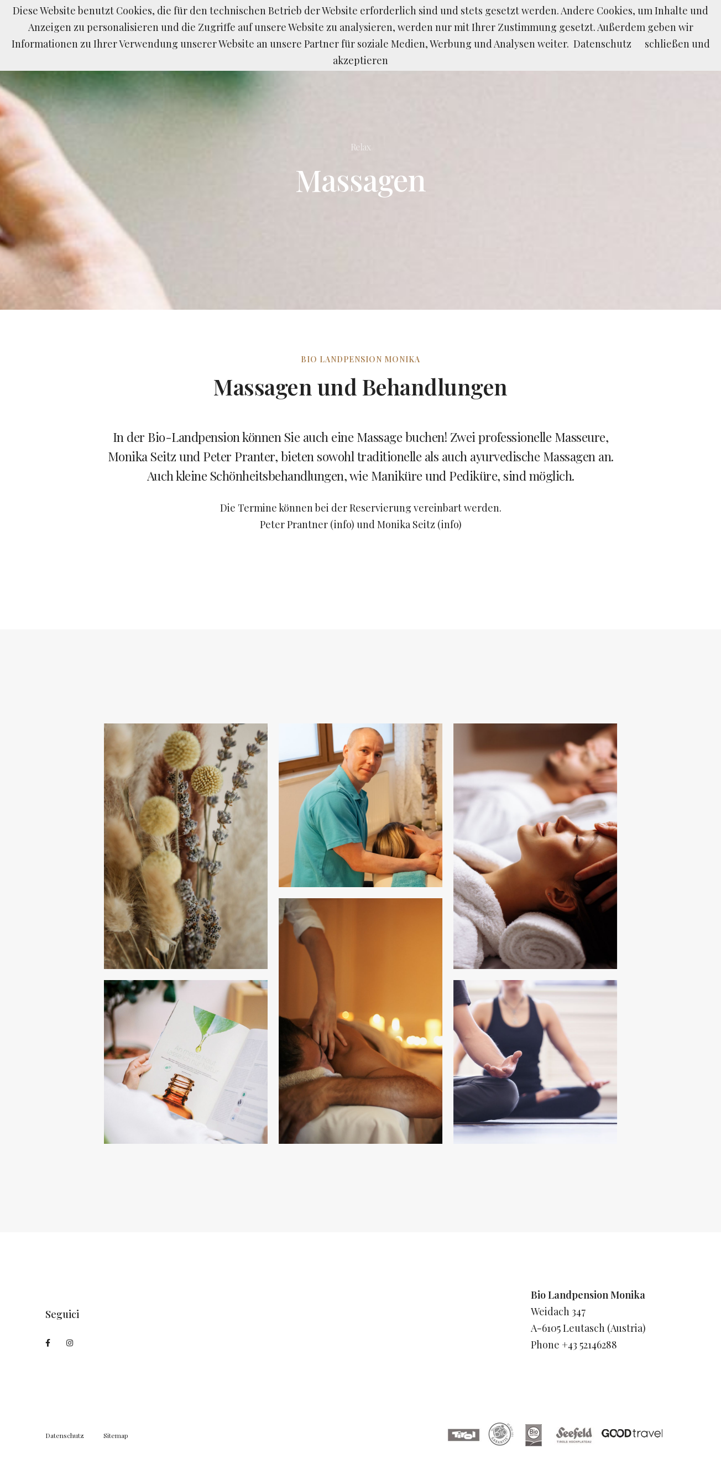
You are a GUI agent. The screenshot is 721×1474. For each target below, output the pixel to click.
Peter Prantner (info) (307, 524)
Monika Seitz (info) (419, 524)
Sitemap (115, 1435)
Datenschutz (64, 1435)
